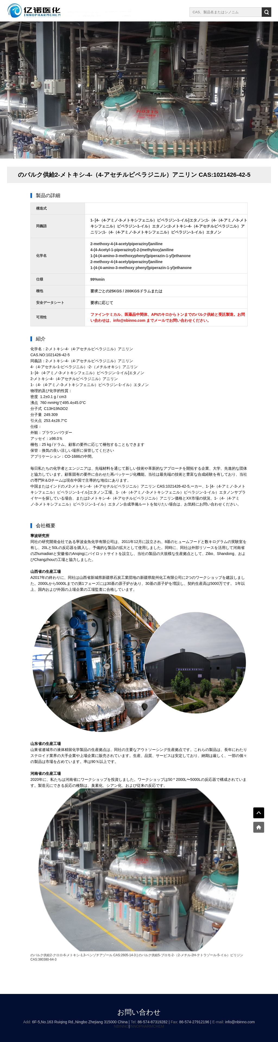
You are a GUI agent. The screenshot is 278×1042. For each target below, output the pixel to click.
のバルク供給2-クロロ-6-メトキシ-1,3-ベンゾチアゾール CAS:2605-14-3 (83, 955)
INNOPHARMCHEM (147, 1026)
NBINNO (121, 1026)
